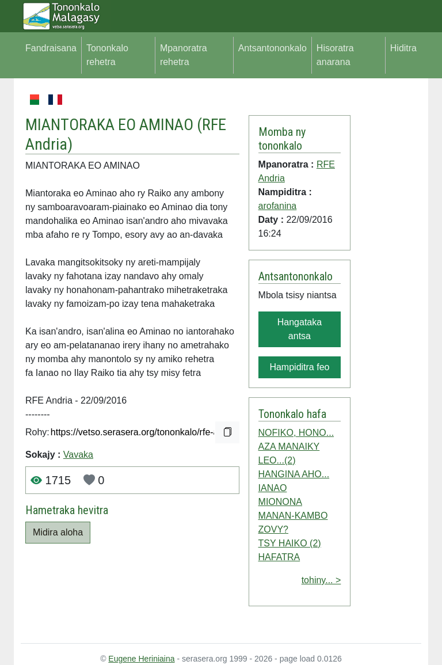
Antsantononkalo (272, 48)
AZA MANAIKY (289, 446)
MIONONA (280, 502)
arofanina (277, 206)
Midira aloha (58, 532)
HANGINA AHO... (294, 474)
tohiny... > (321, 580)
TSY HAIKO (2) (289, 543)
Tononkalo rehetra (107, 55)
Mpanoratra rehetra (183, 55)
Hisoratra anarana (335, 55)
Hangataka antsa (299, 329)
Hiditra (403, 48)
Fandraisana (51, 48)
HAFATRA (279, 557)
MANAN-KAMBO (293, 515)
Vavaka (78, 454)
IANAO (272, 488)
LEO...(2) (277, 460)
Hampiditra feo (299, 367)
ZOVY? (273, 529)
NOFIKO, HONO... (296, 433)
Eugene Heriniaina (141, 658)
